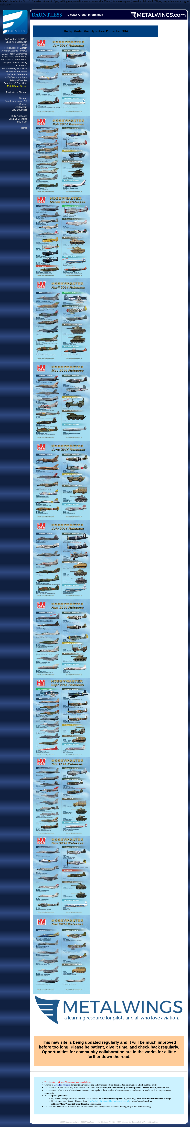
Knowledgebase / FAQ (16, 101)
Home (24, 128)
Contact (23, 104)
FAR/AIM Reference (17, 74)
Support (23, 98)
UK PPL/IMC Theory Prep (14, 59)
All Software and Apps (16, 77)
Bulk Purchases (19, 116)
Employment (21, 107)
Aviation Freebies (18, 80)
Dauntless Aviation (62, 1085)
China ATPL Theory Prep (14, 56)
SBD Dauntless (19, 110)
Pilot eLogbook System (15, 48)
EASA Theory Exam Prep (14, 54)
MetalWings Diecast (17, 86)
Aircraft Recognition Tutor (14, 68)
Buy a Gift (22, 121)
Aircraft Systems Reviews (14, 50)
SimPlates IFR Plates (16, 71)
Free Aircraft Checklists (15, 83)
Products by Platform (16, 92)
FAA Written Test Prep (16, 39)
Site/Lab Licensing (18, 119)
